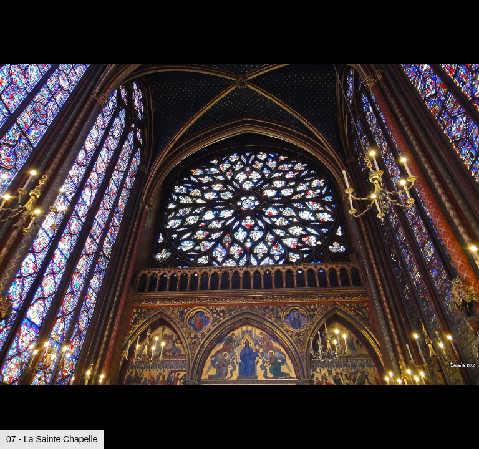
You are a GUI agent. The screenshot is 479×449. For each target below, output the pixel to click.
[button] (468, 32)
